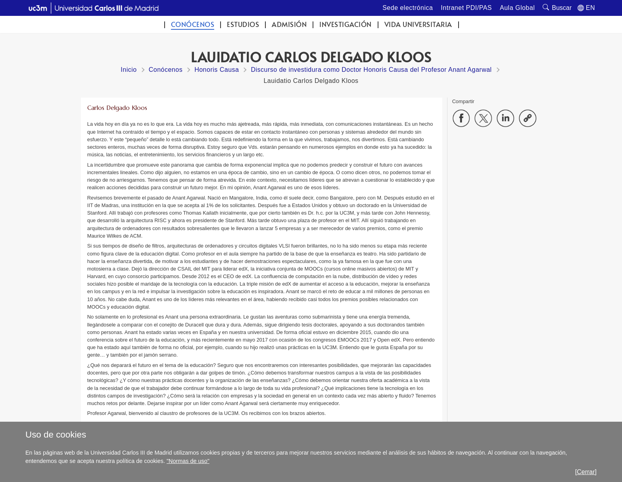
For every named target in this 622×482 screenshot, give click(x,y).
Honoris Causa (216, 69)
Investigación (345, 24)
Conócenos (193, 24)
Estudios (243, 24)
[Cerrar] (586, 472)
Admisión (289, 24)
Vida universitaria (418, 24)
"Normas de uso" (188, 461)
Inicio (128, 69)
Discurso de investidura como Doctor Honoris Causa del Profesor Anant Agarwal (371, 69)
